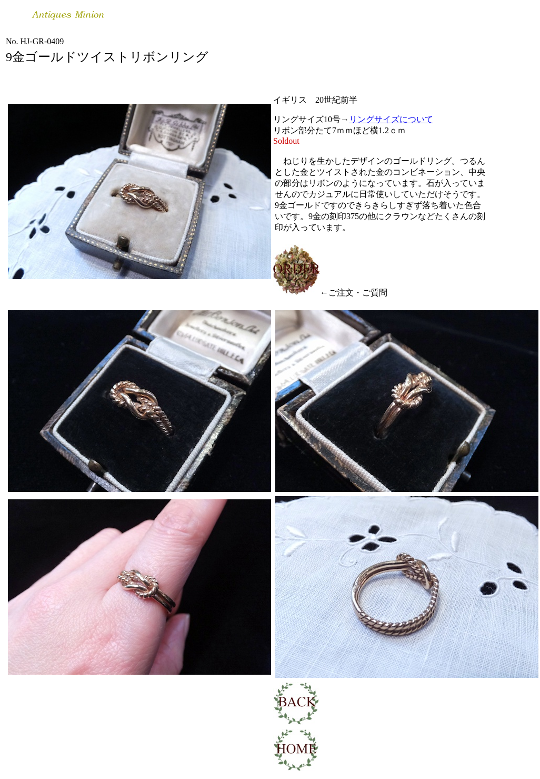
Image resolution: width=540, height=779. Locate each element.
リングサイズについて (391, 119)
